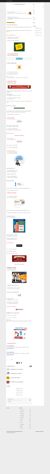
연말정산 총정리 (25, 424)
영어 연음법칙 (25, 413)
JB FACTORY (41, 431)
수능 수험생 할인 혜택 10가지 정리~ (19, 4)
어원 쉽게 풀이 (25, 415)
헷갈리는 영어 (25, 411)
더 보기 (31, 366)
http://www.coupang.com (10, 16)
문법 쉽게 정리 (25, 409)
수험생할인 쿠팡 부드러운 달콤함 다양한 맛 (13, 17)
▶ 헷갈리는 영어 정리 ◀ (19, 388)
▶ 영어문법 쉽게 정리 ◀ (19, 390)
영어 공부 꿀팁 (25, 417)
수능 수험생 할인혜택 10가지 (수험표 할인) (16, 373)
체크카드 (25, 422)
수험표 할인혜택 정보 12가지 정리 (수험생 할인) (16, 369)
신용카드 (25, 420)
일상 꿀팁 (25, 428)
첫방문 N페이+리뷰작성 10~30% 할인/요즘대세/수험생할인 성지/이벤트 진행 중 (17, 13)
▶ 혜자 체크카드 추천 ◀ (38, 35)
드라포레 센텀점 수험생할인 (11, 12)
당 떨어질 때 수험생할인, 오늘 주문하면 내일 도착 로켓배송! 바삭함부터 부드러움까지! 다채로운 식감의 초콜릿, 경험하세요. (19, 18)
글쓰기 (34, 13)
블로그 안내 (34, 19)
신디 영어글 (25, 418)
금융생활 (25, 426)
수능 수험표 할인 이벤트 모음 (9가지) (15, 377)
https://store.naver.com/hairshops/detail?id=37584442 (13, 11)
